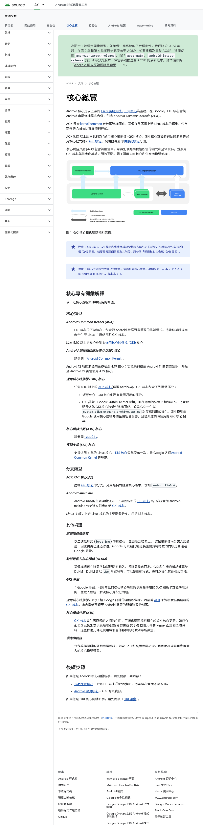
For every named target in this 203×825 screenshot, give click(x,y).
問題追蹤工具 (163, 816)
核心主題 (93, 83)
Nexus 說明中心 (164, 791)
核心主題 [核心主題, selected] (72, 25)
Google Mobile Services (169, 804)
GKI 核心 (90, 437)
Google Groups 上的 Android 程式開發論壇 (127, 815)
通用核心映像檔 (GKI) (120, 343)
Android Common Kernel (104, 359)
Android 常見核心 (86, 691)
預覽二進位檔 (66, 797)
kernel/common (91, 124)
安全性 (51, 25)
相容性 (93, 25)
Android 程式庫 (67, 778)
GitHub (62, 816)
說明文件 (11, 16)
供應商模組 (132, 141)
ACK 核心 (105, 387)
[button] (23, 33)
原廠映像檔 (65, 804)
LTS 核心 (121, 453)
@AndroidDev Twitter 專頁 (123, 785)
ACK (157, 600)
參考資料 (170, 25)
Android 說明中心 (166, 778)
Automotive (145, 25)
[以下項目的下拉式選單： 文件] (45, 5)
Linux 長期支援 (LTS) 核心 (119, 111)
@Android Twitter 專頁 (120, 778)
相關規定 (63, 785)
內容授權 (107, 718)
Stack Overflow (164, 810)
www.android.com (166, 797)
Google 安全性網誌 (118, 797)
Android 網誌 (114, 791)
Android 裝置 (117, 25)
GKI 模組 (95, 141)
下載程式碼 (65, 791)
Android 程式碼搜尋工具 (71, 5)
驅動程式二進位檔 (69, 810)
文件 (80, 83)
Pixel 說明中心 (163, 785)
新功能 (9, 25)
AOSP (69, 83)
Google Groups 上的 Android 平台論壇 (127, 805)
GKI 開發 (130, 699)
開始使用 (30, 25)
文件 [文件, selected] (37, 5)
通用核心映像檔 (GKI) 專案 (160, 251)
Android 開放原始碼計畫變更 (95, 65)
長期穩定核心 (83, 684)
